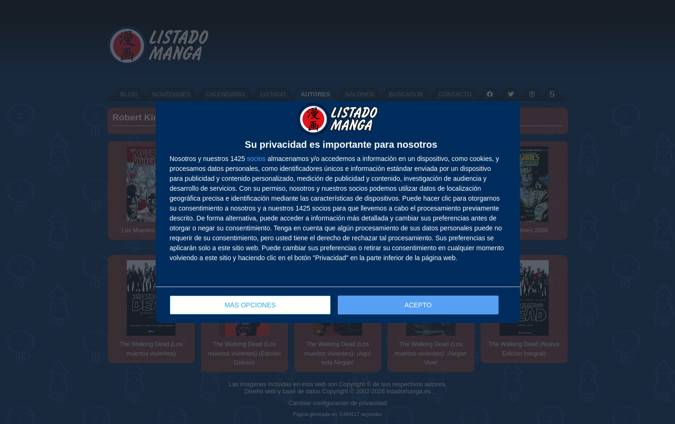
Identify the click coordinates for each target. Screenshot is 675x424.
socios (256, 158)
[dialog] (338, 212)
